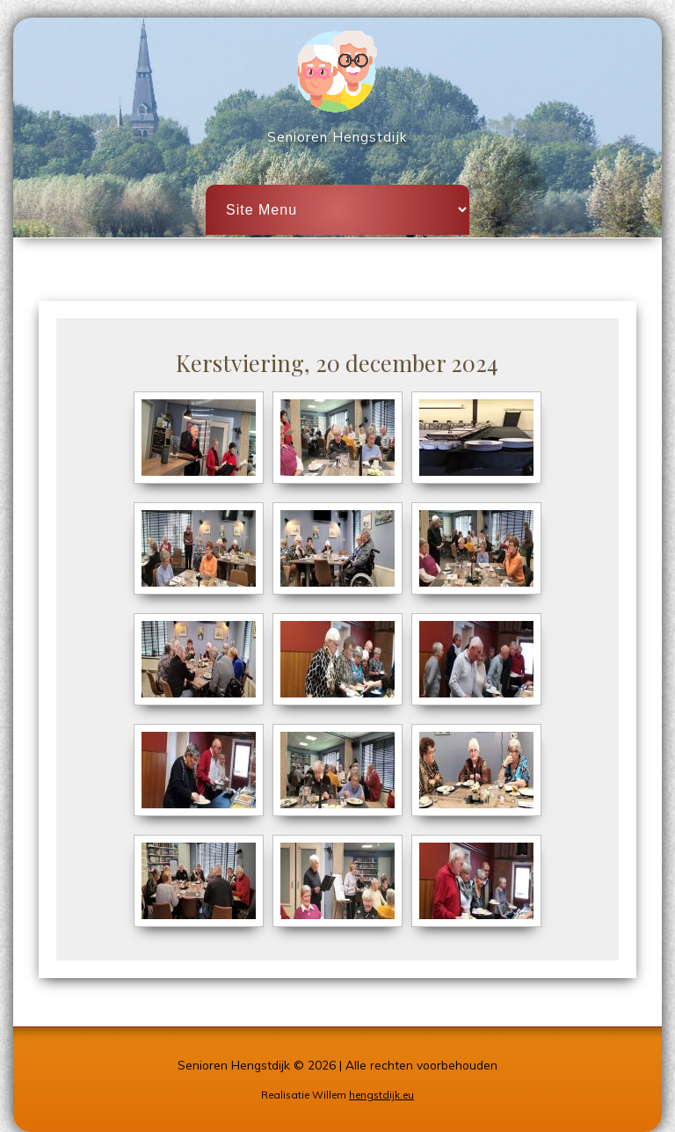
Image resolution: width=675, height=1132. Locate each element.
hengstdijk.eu (381, 1094)
